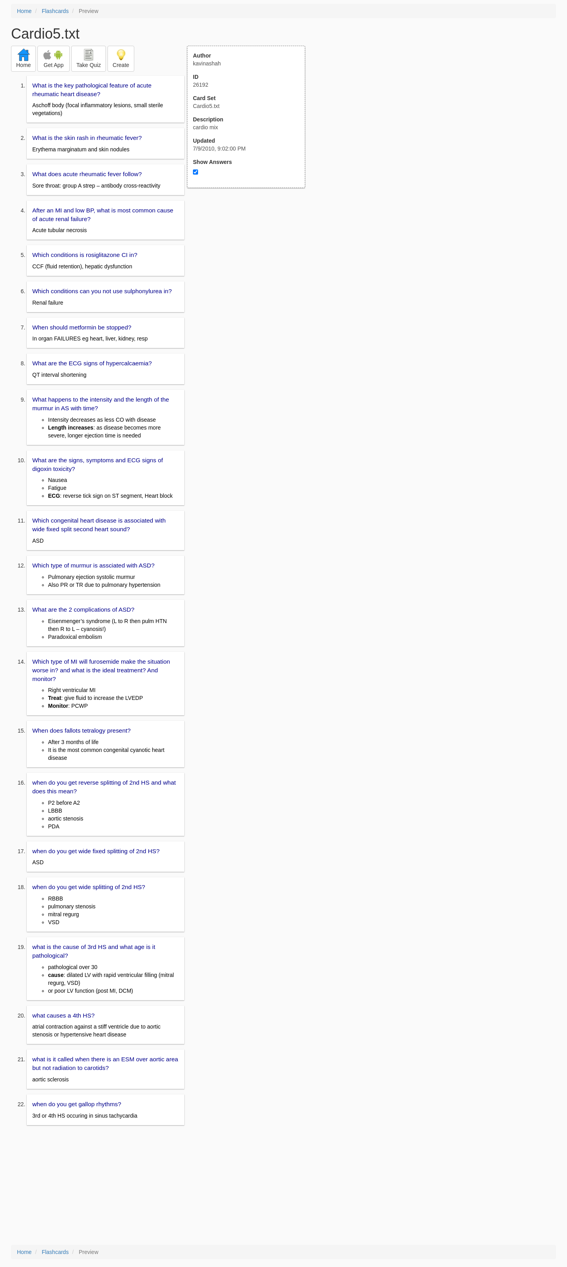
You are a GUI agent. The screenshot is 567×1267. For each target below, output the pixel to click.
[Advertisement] (250, 265)
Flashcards (55, 11)
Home (24, 11)
